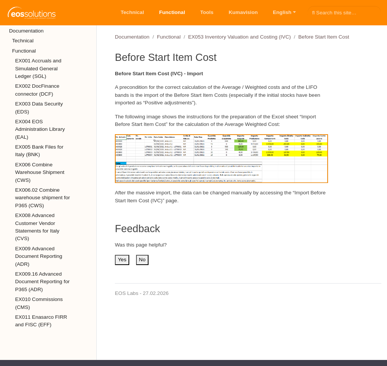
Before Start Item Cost (323, 37)
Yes (122, 259)
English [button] (282, 12)
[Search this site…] (344, 12)
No (142, 259)
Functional (169, 37)
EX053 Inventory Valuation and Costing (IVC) (239, 37)
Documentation (132, 37)
